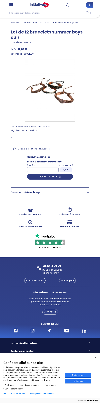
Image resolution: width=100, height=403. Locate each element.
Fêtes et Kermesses (33, 22)
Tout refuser (78, 381)
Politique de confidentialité (42, 393)
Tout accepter (78, 375)
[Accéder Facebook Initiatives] (16, 331)
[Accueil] (39, 5)
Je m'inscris (50, 311)
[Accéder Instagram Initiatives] (32, 331)
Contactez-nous (35, 280)
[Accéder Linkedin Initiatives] (84, 331)
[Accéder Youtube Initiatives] (66, 331)
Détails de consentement (14, 393)
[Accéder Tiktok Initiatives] (49, 331)
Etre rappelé (67, 280)
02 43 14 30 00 (51, 266)
